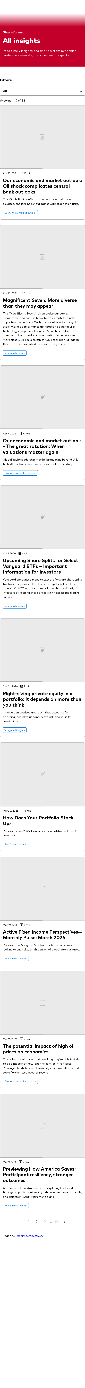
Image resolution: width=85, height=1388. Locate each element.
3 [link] (45, 1221)
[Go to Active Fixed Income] (15, 958)
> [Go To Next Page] (65, 1222)
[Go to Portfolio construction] (16, 844)
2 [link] (37, 1221)
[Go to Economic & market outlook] (20, 212)
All (5, 91)
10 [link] (56, 1221)
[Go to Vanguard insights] (14, 353)
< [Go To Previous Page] (20, 1222)
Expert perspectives (28, 1235)
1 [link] (28, 1221)
